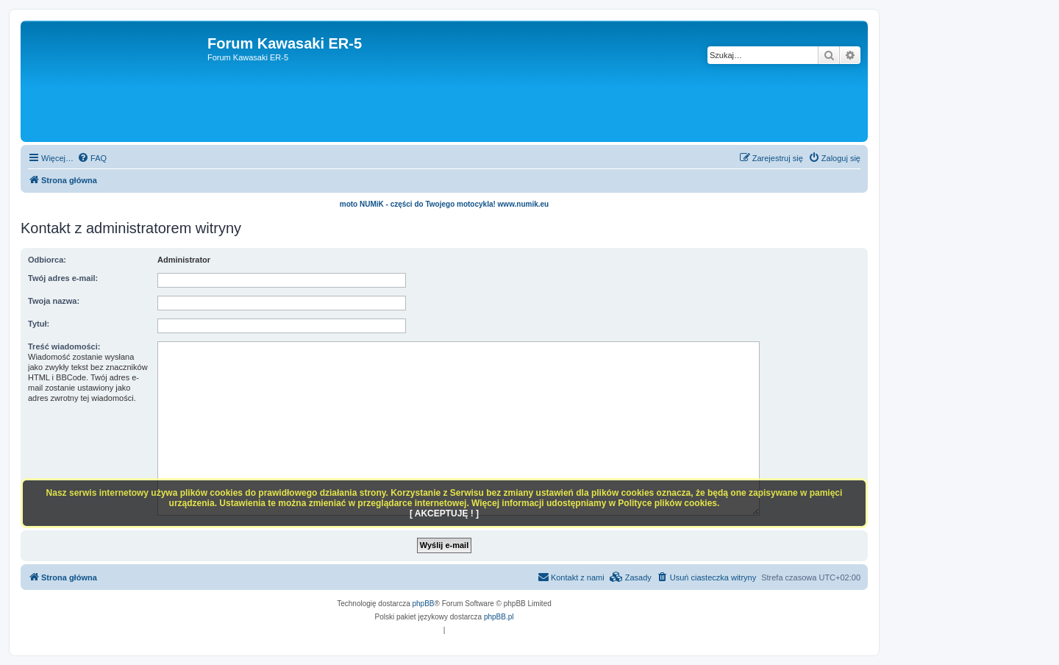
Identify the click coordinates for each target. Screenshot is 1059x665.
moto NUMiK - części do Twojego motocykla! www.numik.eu (444, 204)
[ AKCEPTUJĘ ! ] (444, 513)
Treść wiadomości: (64, 346)
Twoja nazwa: (53, 300)
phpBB (424, 604)
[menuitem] (92, 158)
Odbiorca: (47, 259)
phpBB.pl (499, 617)
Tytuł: (38, 323)
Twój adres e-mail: (63, 278)
